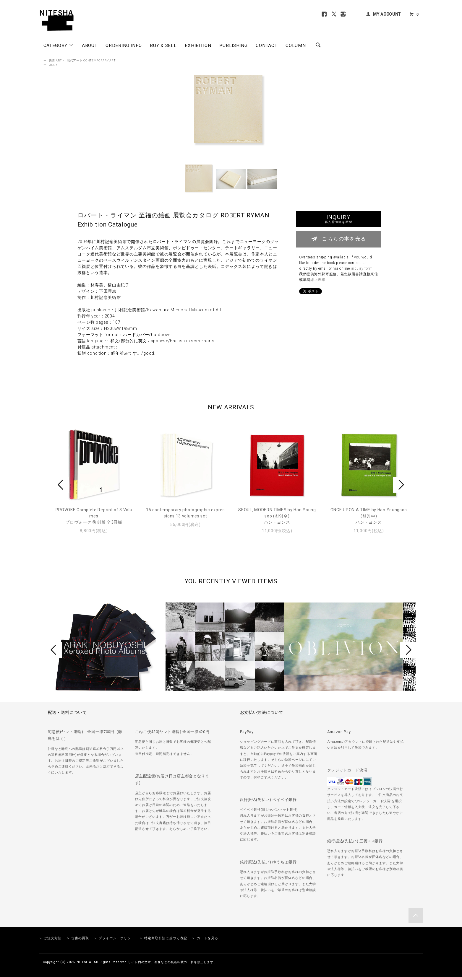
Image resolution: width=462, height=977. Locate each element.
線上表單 (317, 280)
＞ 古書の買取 (78, 938)
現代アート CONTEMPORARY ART (91, 60)
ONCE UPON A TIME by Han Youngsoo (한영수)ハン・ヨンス (368, 516)
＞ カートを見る (205, 938)
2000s (53, 64)
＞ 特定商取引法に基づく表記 (163, 938)
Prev (61, 485)
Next (400, 485)
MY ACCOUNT (387, 14)
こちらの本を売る (338, 238)
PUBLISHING (233, 45)
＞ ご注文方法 (50, 938)
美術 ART (55, 60)
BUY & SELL (163, 45)
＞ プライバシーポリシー (114, 938)
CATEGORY (58, 45)
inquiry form (361, 268)
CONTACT (266, 45)
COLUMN (296, 45)
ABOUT (90, 45)
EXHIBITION (198, 45)
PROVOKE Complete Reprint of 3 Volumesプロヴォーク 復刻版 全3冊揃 (94, 516)
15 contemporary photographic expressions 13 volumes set (185, 512)
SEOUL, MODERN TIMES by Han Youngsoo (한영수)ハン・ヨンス (277, 516)
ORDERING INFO (124, 45)
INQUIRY (338, 219)
